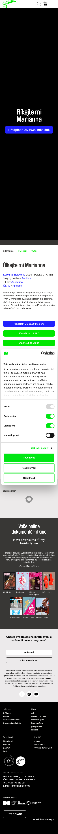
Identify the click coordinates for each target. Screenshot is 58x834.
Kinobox (17, 285)
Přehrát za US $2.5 (29, 333)
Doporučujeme (37, 720)
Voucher (6, 744)
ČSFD (7, 285)
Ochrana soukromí (11, 720)
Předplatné (8, 741)
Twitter (34, 251)
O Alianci (7, 713)
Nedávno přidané (38, 716)
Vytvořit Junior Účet (43, 748)
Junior (37, 741)
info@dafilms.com (20, 786)
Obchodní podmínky (12, 723)
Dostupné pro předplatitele (37, 725)
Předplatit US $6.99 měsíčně (29, 130)
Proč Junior (39, 744)
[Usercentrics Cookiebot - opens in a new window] (41, 353)
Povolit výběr (29, 468)
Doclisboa (20, 592)
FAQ (5, 751)
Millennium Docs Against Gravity (34, 593)
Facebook (22, 251)
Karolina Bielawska (14, 274)
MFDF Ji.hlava (28, 617)
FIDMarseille (14, 617)
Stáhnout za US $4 (29, 343)
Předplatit (15, 814)
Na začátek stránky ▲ (44, 819)
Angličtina (17, 282)
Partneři (6, 716)
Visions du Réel (42, 617)
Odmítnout (29, 478)
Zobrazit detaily (40, 448)
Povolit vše (29, 457)
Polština (26, 278)
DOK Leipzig (47, 592)
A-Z (32, 713)
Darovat (6, 748)
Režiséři (35, 730)
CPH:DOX (7, 592)
